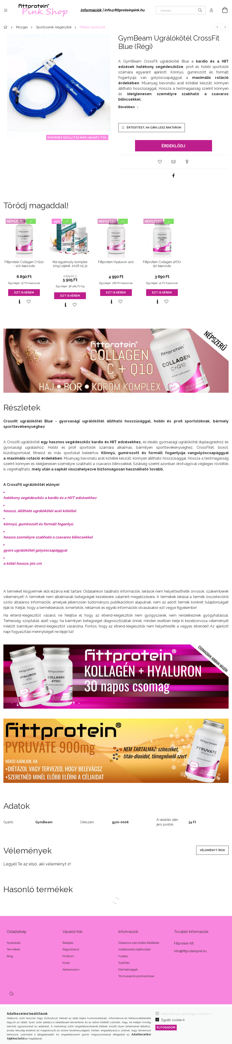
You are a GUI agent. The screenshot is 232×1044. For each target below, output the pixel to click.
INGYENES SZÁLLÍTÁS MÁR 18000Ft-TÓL (77, 137)
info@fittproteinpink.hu (124, 10)
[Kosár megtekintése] (222, 10)
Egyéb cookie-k (173, 1020)
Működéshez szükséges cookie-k (186, 1014)
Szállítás (124, 962)
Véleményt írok (212, 850)
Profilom (68, 956)
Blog (10, 956)
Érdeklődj (173, 145)
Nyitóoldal (14, 943)
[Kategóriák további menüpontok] (5, 10)
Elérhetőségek (128, 969)
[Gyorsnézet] (19, 301)
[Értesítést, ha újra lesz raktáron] (151, 127)
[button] (159, 161)
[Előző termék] (217, 27)
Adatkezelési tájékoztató (134, 949)
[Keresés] (181, 10)
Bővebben (126, 107)
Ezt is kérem (24, 292)
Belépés (68, 943)
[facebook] (173, 175)
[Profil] (211, 10)
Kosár (66, 962)
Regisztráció (71, 949)
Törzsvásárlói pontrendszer (136, 976)
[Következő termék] (225, 27)
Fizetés (123, 956)
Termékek (13, 949)
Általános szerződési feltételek (138, 943)
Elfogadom (166, 1027)
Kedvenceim (71, 969)
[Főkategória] (6, 27)
